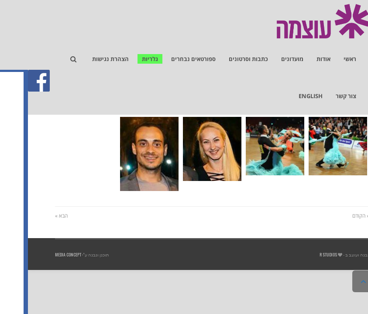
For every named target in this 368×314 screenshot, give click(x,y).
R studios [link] (300, 254)
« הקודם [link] (332, 215)
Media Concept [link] (40, 254)
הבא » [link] (33, 215)
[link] (356, 55)
